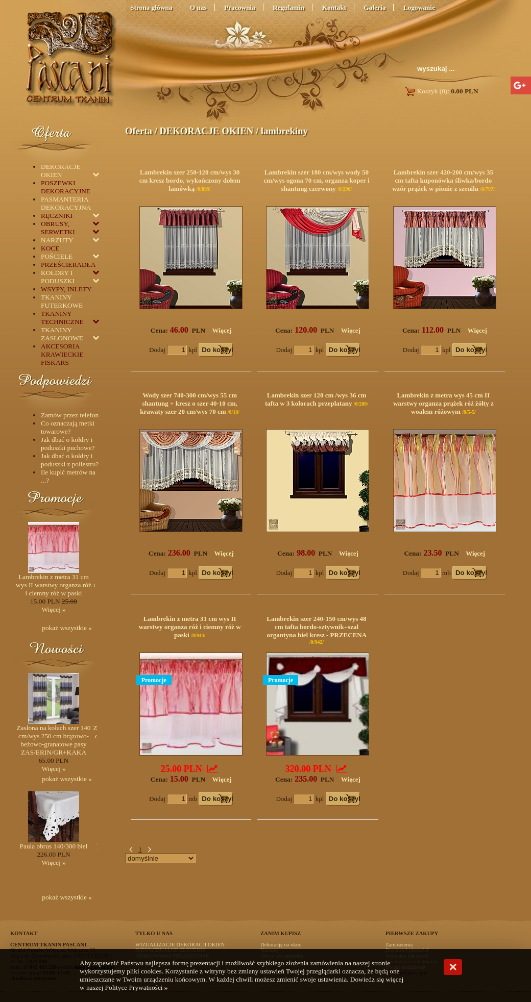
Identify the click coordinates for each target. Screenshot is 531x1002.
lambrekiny (284, 131)
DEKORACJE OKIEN (206, 131)
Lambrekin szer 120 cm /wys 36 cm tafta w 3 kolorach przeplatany (315, 399)
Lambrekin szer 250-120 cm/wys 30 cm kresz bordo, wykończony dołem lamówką (189, 180)
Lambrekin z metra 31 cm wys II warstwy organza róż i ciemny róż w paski (190, 627)
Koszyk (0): (440, 91)
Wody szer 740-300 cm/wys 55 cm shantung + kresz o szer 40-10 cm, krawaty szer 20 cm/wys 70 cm (188, 403)
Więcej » (53, 609)
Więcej (222, 330)
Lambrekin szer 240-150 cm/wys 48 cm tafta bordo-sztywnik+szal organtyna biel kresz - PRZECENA (316, 627)
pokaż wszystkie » (67, 628)
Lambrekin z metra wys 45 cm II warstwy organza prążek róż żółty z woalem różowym (443, 403)
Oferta (138, 131)
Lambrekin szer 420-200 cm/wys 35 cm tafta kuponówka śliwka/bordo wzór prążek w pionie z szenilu (442, 180)
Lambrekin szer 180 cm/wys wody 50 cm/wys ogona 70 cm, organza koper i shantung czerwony (316, 180)
